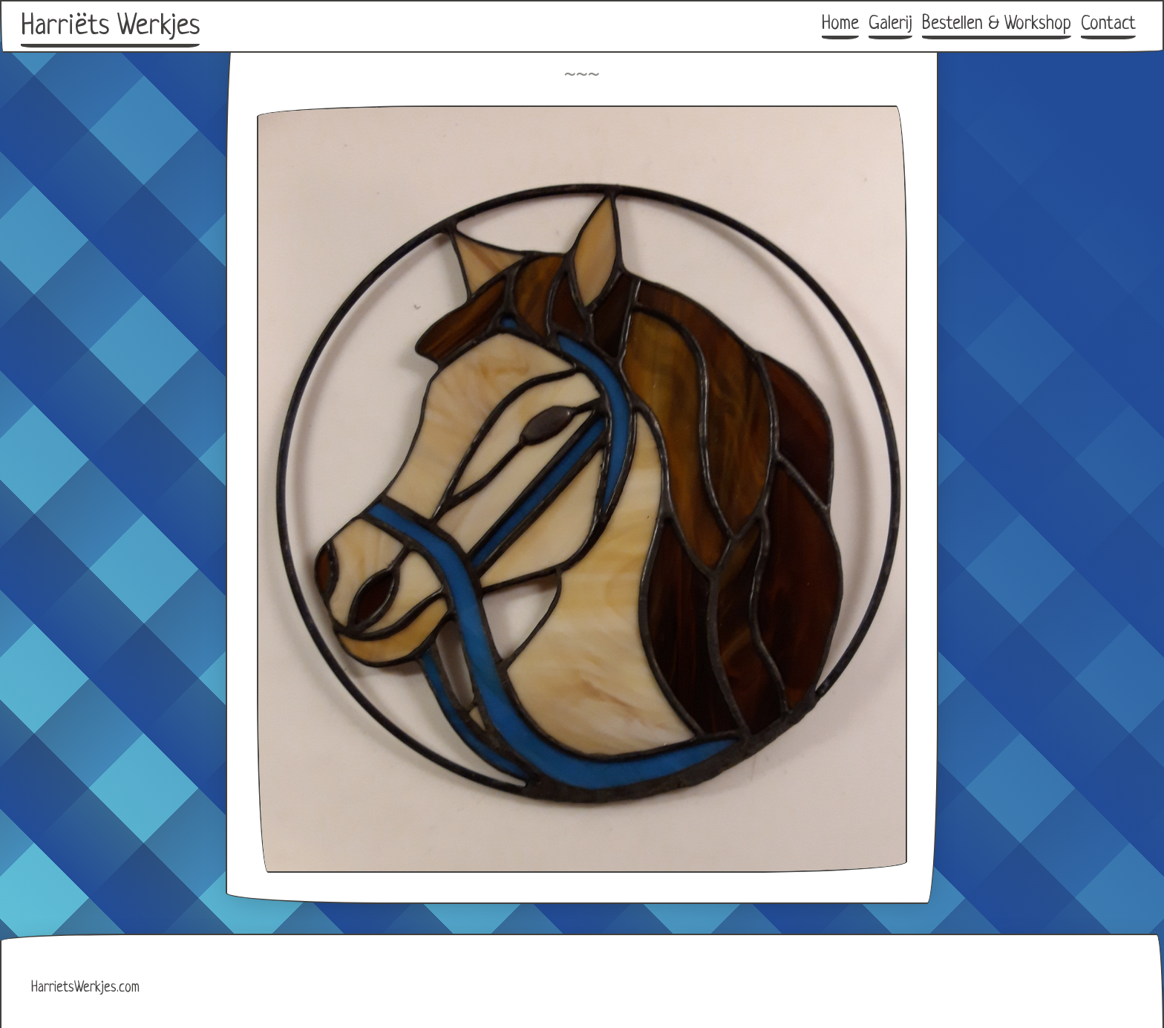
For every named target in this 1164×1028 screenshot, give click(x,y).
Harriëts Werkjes (110, 26)
